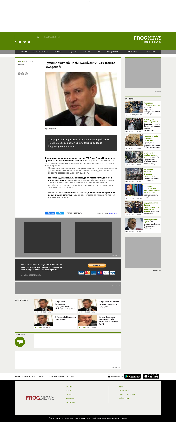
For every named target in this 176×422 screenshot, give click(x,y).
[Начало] (16, 42)
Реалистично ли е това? (152, 191)
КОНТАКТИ (28, 376)
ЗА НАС (17, 376)
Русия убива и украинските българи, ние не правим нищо (151, 158)
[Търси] (38, 37)
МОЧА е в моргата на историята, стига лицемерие (152, 108)
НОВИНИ (23, 52)
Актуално (70, 398)
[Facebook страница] (20, 42)
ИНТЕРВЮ (58, 52)
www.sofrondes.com (113, 418)
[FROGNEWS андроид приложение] (132, 376)
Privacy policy (85, 418)
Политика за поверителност (62, 376)
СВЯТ (99, 52)
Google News (113, 213)
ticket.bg (124, 418)
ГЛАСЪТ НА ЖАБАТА (40, 52)
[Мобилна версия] (115, 376)
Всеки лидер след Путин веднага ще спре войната (152, 223)
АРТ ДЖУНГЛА (112, 52)
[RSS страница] (29, 42)
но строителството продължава (152, 175)
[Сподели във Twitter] (22, 73)
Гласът (69, 391)
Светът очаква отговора (152, 208)
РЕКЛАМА (40, 376)
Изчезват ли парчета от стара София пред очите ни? (152, 142)
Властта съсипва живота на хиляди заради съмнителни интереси (152, 125)
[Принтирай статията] (26, 73)
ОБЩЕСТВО (72, 52)
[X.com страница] (24, 42)
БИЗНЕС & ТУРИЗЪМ (132, 52)
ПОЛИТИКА (87, 52)
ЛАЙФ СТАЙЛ (151, 52)
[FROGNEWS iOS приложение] (151, 376)
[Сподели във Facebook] (19, 73)
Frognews (77, 213)
